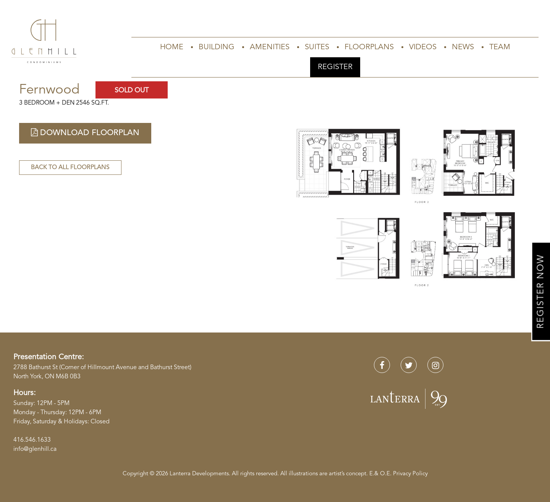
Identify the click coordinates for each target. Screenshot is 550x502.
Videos (423, 47)
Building (217, 47)
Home (171, 47)
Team (499, 47)
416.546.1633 (32, 440)
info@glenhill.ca (35, 449)
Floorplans (369, 47)
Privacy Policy (410, 474)
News (463, 47)
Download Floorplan (85, 132)
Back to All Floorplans (70, 168)
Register (335, 67)
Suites (317, 47)
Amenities (270, 47)
